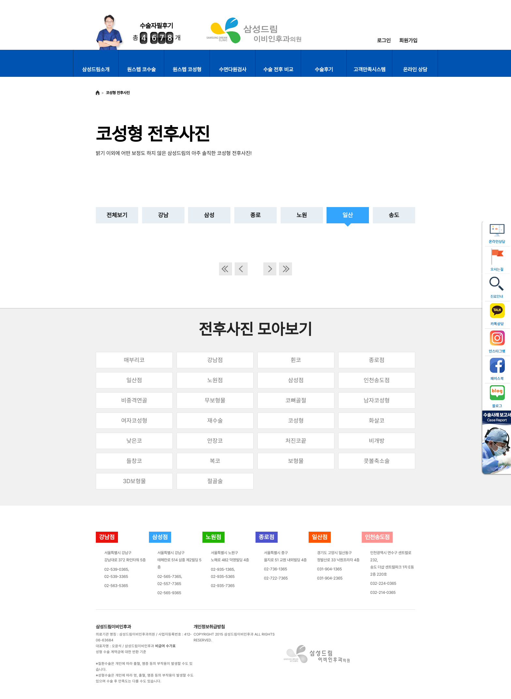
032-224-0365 (383, 583)
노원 (302, 215)
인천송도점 (377, 380)
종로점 (377, 359)
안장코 (215, 440)
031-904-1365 (329, 569)
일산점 (134, 380)
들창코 (134, 460)
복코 (215, 460)
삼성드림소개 (96, 69)
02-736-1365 (275, 569)
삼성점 (296, 380)
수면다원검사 (232, 69)
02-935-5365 (223, 576)
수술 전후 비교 (278, 69)
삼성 (209, 215)
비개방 (377, 440)
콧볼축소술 (377, 460)
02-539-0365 (116, 569)
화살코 (377, 420)
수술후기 (324, 69)
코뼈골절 (295, 400)
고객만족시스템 (370, 69)
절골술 (215, 481)
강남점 (215, 359)
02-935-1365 (222, 569)
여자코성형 (134, 420)
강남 (163, 215)
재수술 (215, 420)
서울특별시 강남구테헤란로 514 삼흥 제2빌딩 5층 (179, 560)
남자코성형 (377, 400)
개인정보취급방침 (209, 626)
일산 (348, 215)
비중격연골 (134, 400)
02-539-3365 (116, 576)
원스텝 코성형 (187, 69)
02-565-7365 (169, 576)
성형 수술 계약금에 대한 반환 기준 (121, 652)
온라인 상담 (415, 69)
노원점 (215, 380)
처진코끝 (295, 440)
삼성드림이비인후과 (113, 626)
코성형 (296, 420)
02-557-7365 (169, 583)
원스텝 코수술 (141, 69)
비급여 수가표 (165, 646)
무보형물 (215, 400)
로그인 (384, 40)
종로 (255, 215)
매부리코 (134, 359)
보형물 (296, 460)
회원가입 (408, 40)
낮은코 (134, 440)
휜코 (296, 359)
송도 (394, 215)
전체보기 (117, 215)
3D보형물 (134, 481)
